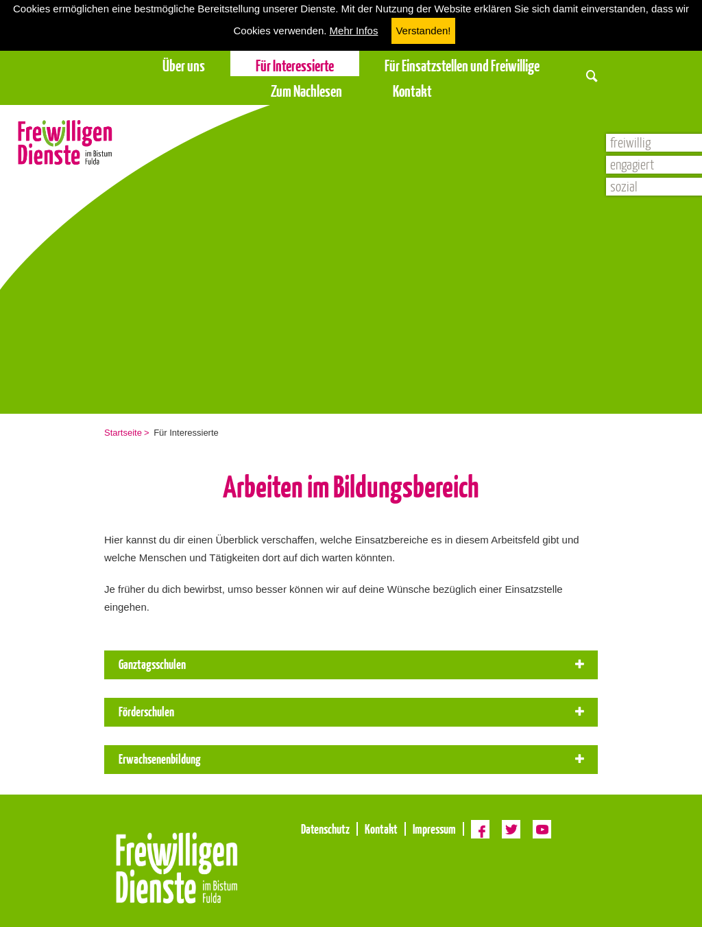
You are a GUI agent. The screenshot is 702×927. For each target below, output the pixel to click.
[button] (592, 76)
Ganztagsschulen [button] (352, 664)
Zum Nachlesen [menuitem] (306, 91)
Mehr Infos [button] (354, 30)
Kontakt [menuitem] (412, 91)
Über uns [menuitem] (183, 65)
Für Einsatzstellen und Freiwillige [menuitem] (462, 65)
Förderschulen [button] (352, 711)
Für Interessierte (295, 65)
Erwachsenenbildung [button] (352, 759)
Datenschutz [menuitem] (325, 829)
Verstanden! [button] (423, 30)
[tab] (351, 664)
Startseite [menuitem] (123, 432)
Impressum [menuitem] (434, 829)
